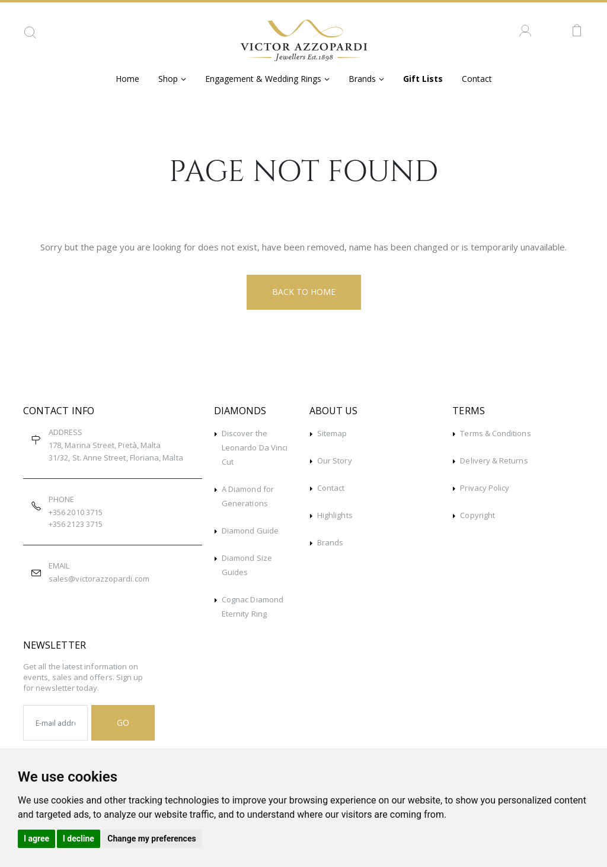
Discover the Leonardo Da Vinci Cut (254, 447)
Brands (362, 78)
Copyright (477, 515)
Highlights (335, 515)
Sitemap (332, 433)
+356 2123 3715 (76, 524)
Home (127, 78)
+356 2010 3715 (76, 512)
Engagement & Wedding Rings (263, 78)
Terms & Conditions (495, 433)
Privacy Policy (484, 487)
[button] (30, 37)
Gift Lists (423, 78)
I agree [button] (36, 838)
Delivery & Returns (494, 460)
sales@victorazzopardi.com (99, 578)
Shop (168, 78)
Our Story (334, 460)
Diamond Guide (250, 530)
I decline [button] (78, 838)
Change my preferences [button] (151, 838)
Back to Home (304, 291)
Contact (477, 78)
